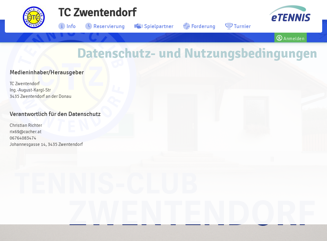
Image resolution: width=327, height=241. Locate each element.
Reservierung (105, 26)
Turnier (238, 26)
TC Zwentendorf (97, 12)
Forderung (199, 26)
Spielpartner (153, 26)
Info (67, 26)
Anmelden (291, 37)
